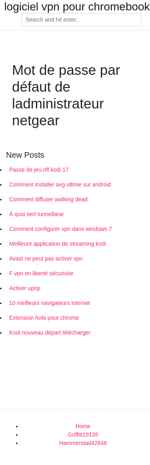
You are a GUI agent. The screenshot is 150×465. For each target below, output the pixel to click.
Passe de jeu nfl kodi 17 (39, 169)
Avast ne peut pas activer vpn (45, 258)
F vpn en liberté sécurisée (41, 273)
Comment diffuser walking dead (48, 199)
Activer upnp (24, 288)
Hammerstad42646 (83, 443)
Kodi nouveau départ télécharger (49, 332)
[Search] (81, 20)
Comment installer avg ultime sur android (60, 184)
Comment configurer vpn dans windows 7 (60, 229)
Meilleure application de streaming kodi (57, 244)
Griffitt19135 (83, 434)
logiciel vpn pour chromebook (77, 7)
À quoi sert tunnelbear (36, 214)
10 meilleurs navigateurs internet (49, 303)
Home (83, 426)
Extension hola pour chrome (44, 318)
